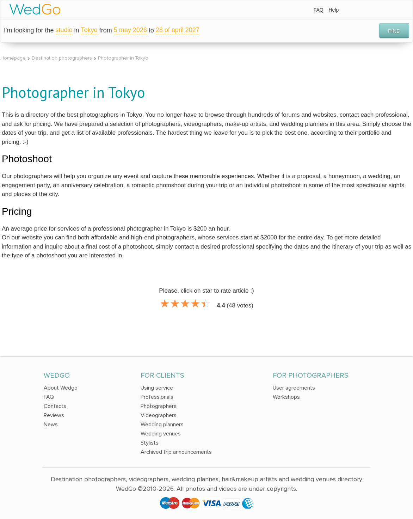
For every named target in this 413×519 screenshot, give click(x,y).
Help (333, 10)
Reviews (54, 415)
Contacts (55, 406)
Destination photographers (62, 58)
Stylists (150, 442)
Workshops (286, 397)
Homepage (13, 58)
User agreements (294, 387)
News (51, 424)
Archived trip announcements (176, 452)
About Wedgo (61, 387)
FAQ (318, 10)
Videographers (159, 415)
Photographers (159, 406)
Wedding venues (161, 433)
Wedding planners (162, 424)
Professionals (157, 397)
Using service (157, 387)
